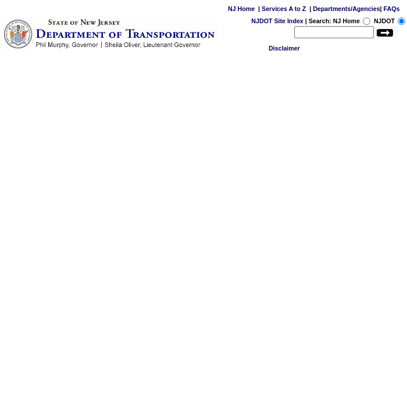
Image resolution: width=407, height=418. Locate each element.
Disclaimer (284, 48)
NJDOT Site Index (277, 20)
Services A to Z (284, 8)
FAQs (392, 8)
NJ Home (241, 8)
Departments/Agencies (346, 8)
